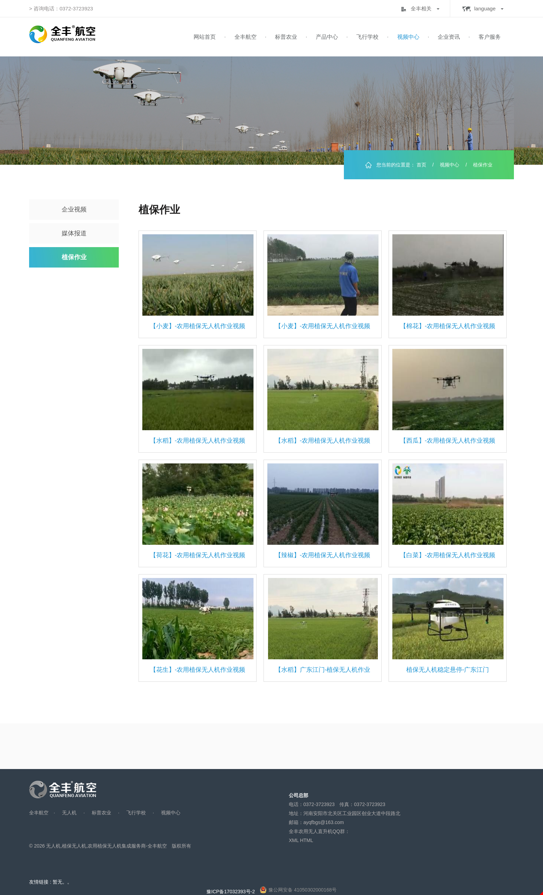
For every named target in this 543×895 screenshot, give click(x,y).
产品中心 (327, 37)
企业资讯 (449, 37)
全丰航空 (245, 37)
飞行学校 (367, 37)
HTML (306, 840)
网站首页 (205, 37)
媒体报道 (74, 233)
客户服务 (490, 37)
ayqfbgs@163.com (323, 822)
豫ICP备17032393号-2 (230, 891)
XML (294, 840)
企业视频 (74, 209)
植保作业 (74, 257)
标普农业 (286, 37)
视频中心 (408, 37)
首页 (421, 165)
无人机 (69, 812)
